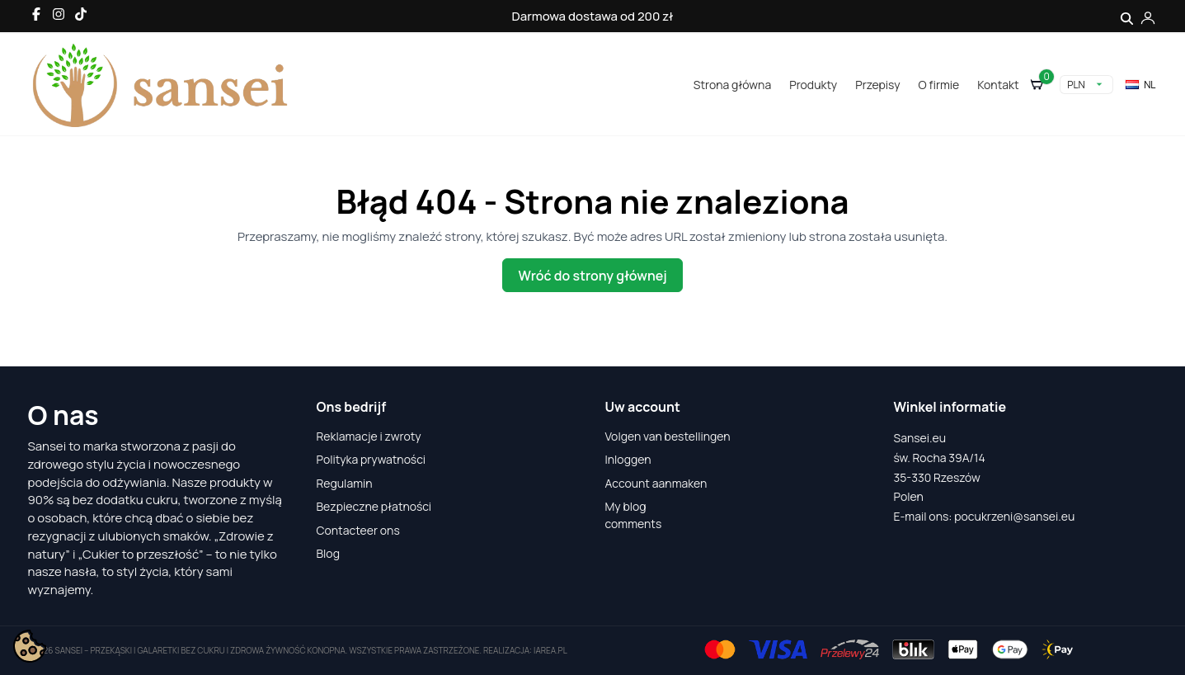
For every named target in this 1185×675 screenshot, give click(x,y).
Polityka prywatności (371, 459)
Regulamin (345, 483)
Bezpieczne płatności (374, 506)
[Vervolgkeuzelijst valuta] (1086, 84)
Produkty (813, 84)
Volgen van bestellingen (668, 436)
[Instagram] (58, 14)
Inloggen (628, 459)
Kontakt (997, 84)
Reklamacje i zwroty (369, 436)
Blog (328, 553)
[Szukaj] (1127, 16)
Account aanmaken (656, 483)
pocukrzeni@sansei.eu (1014, 516)
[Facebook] (36, 14)
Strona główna (732, 84)
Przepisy (877, 84)
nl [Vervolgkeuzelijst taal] (1140, 85)
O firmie (939, 84)
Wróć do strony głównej (592, 276)
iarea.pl (550, 650)
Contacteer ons (358, 530)
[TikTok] (81, 14)
